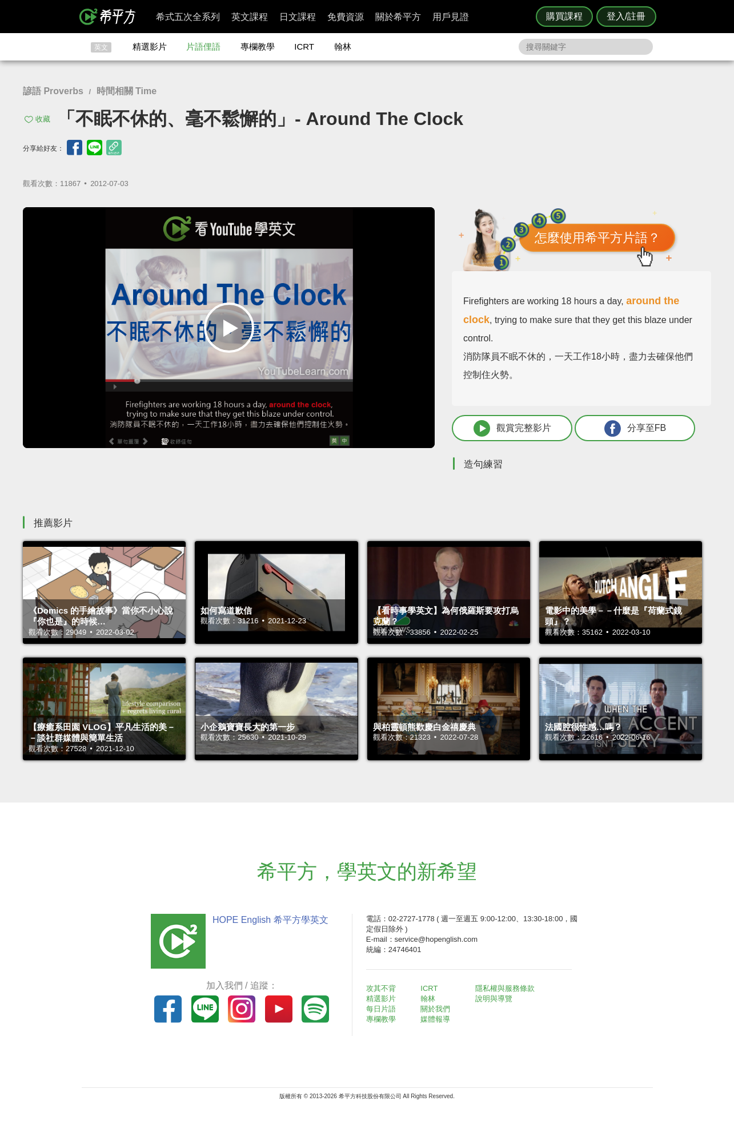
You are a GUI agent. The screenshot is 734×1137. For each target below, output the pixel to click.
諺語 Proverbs (53, 91)
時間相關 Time (127, 91)
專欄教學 (257, 46)
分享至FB (635, 428)
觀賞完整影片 (512, 428)
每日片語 (381, 1009)
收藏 (42, 119)
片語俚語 (203, 46)
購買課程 (564, 16)
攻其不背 (381, 988)
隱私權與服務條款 (505, 988)
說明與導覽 (493, 998)
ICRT (304, 46)
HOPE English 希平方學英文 (270, 920)
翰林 (342, 46)
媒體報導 (435, 1019)
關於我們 (435, 1009)
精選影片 (150, 46)
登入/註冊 (626, 16)
